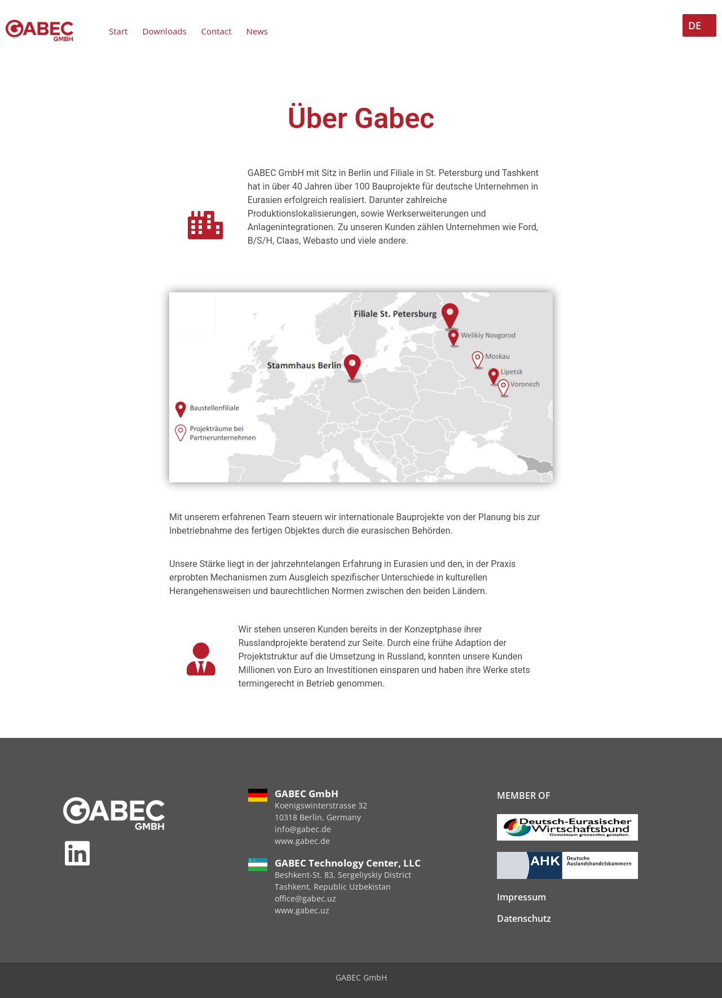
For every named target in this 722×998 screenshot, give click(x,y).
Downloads (164, 31)
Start (118, 31)
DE (694, 25)
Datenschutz (524, 918)
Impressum (521, 897)
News (257, 31)
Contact (216, 31)
